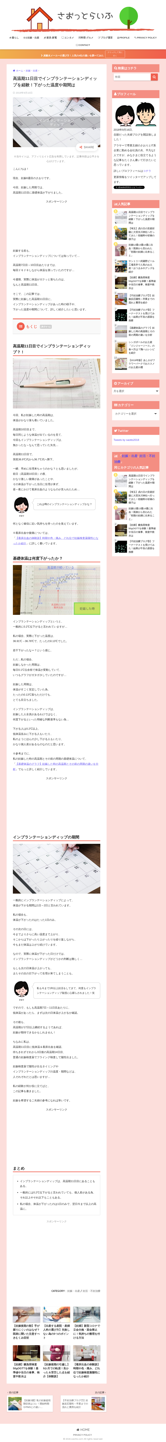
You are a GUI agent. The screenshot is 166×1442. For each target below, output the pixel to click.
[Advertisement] (56, 226)
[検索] (154, 77)
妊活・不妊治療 (91, 1290)
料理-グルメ (86, 37)
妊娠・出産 (31, 37)
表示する (45, 326)
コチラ (147, 170)
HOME (83, 1429)
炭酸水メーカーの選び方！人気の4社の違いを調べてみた (72, 55)
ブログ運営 (105, 37)
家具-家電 (50, 37)
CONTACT (83, 45)
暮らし (14, 37)
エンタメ (67, 37)
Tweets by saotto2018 (126, 440)
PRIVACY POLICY (145, 37)
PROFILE (123, 37)
